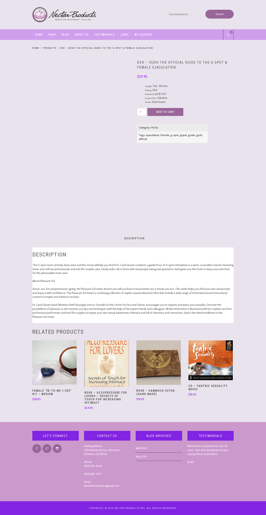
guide (191, 135)
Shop (52, 34)
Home (39, 34)
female (165, 135)
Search (220, 14)
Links (125, 34)
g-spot (174, 135)
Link (190, 462)
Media (154, 127)
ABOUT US (82, 34)
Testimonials (104, 34)
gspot (183, 135)
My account (143, 34)
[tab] (134, 238)
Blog (65, 34)
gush (199, 135)
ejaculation (152, 135)
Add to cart (165, 111)
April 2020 (141, 448)
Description (134, 238)
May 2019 (141, 456)
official (143, 139)
